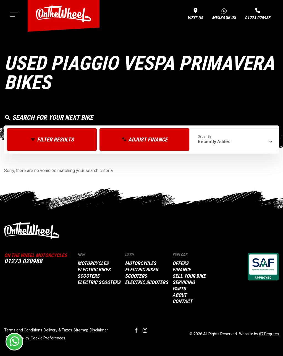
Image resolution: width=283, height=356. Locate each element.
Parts (179, 288)
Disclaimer (99, 330)
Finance (181, 269)
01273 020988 (23, 261)
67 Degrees (269, 334)
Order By (204, 136)
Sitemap (81, 330)
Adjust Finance (147, 139)
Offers (180, 263)
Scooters (88, 276)
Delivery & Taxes (58, 330)
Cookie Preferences (48, 338)
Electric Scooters (98, 282)
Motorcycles (93, 263)
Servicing (183, 282)
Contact (182, 301)
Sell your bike (189, 276)
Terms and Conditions (23, 330)
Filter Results (55, 139)
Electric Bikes (94, 269)
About (179, 295)
